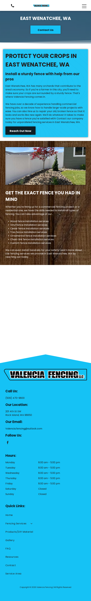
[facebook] (7, 443)
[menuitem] (45, 515)
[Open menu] (84, 6)
